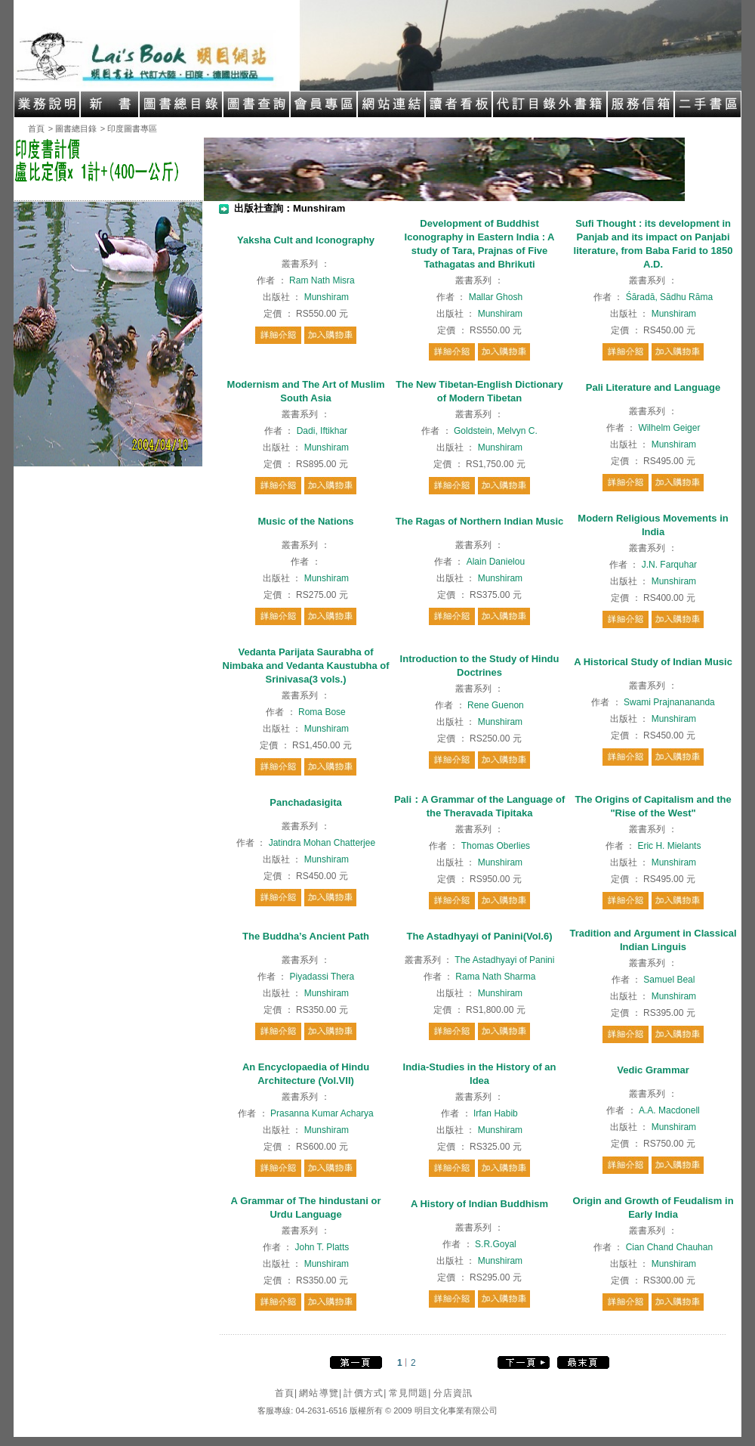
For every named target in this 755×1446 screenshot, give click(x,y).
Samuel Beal (669, 979)
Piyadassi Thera (321, 976)
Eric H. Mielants (669, 846)
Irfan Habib (495, 1113)
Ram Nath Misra (322, 280)
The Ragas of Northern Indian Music (479, 521)
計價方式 (365, 1393)
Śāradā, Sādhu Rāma (669, 297)
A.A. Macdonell (669, 1110)
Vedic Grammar (653, 1070)
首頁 (36, 128)
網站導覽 (320, 1393)
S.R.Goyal (495, 1244)
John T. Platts (321, 1247)
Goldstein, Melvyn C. (496, 431)
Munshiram (326, 297)
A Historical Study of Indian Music (653, 661)
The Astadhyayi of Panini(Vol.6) (480, 936)
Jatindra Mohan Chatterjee (322, 843)
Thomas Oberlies (495, 846)
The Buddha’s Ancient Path (305, 936)
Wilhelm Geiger (669, 428)
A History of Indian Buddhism (479, 1203)
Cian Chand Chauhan (669, 1247)
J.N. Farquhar (669, 564)
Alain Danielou (496, 561)
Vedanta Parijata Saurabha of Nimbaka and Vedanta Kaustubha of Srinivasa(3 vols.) (306, 665)
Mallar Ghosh (495, 297)
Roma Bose (322, 712)
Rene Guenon (495, 705)
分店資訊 (453, 1393)
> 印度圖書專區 (128, 128)
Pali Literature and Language (653, 387)
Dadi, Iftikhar (322, 431)
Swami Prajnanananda (669, 702)
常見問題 (410, 1393)
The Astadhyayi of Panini (504, 960)
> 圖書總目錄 (72, 128)
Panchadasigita (305, 802)
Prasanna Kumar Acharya (322, 1113)
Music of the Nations (305, 521)
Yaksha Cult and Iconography (305, 240)
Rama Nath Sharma (495, 976)
